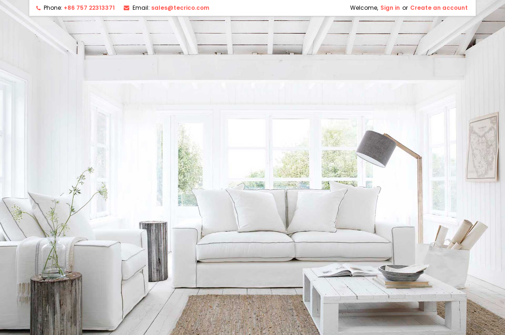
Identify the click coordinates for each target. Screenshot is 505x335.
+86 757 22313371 (89, 8)
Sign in (390, 8)
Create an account (439, 8)
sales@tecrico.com (180, 8)
